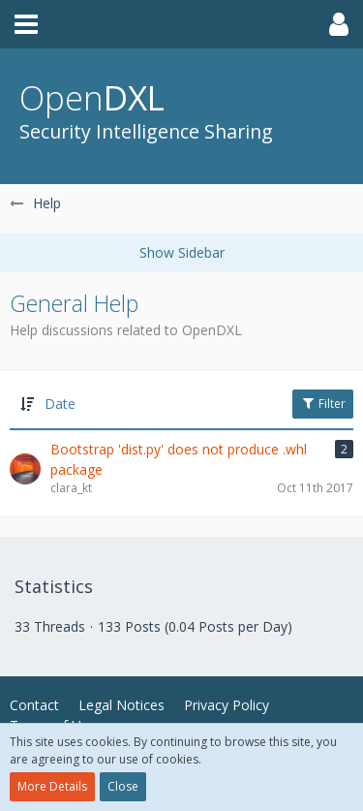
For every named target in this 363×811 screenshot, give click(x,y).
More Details (52, 786)
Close (122, 786)
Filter (323, 403)
